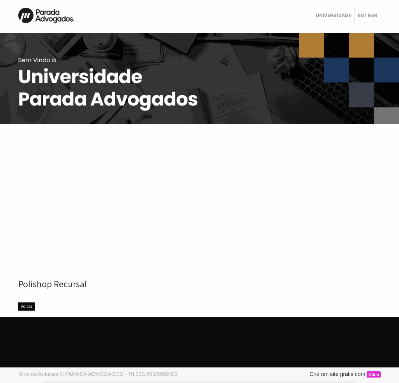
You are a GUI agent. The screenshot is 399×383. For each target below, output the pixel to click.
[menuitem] (333, 15)
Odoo (373, 374)
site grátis (341, 374)
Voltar (26, 306)
